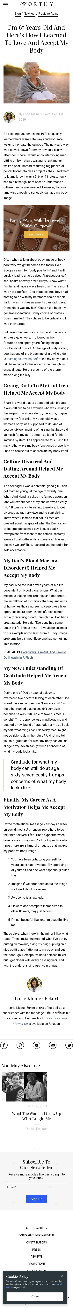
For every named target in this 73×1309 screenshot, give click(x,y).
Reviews (36, 1256)
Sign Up (36, 1199)
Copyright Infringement (36, 1235)
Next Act (29, 13)
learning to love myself (22, 359)
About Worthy (36, 1228)
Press (36, 1249)
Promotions (37, 1263)
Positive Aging (48, 13)
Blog (18, 13)
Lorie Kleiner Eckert (36, 114)
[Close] (61, 1276)
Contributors (36, 1242)
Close (35, 1296)
